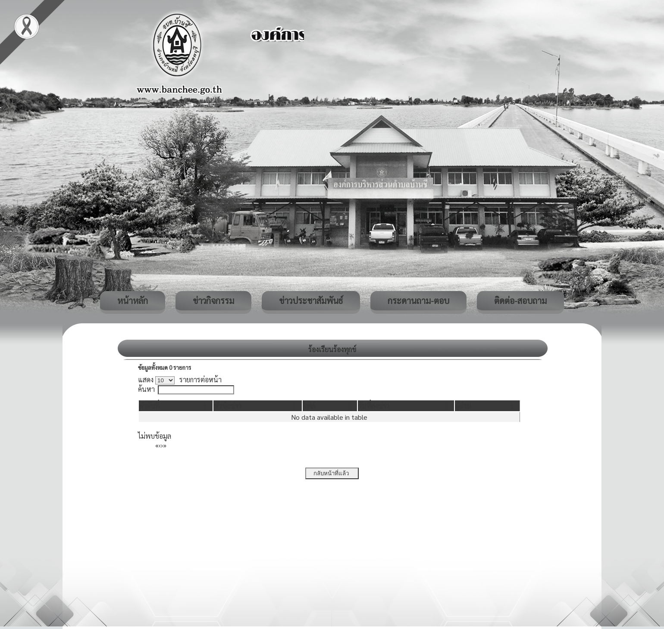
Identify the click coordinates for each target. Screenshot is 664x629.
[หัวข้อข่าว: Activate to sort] (257, 405)
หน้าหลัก (132, 300)
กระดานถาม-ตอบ (418, 300)
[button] (149, 405)
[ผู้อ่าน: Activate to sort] (487, 405)
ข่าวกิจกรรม (213, 300)
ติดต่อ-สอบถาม (520, 300)
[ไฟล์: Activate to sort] (330, 405)
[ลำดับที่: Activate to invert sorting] (176, 405)
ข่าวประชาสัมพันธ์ (311, 300)
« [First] (157, 444)
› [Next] (162, 444)
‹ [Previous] (160, 444)
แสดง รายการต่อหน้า (180, 379)
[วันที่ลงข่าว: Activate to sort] (406, 405)
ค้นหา (146, 389)
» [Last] (164, 444)
